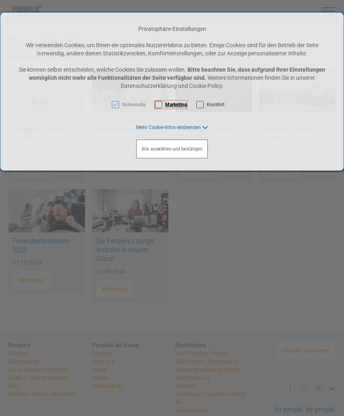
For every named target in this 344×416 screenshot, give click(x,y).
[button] (172, 127)
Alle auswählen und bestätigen (172, 149)
